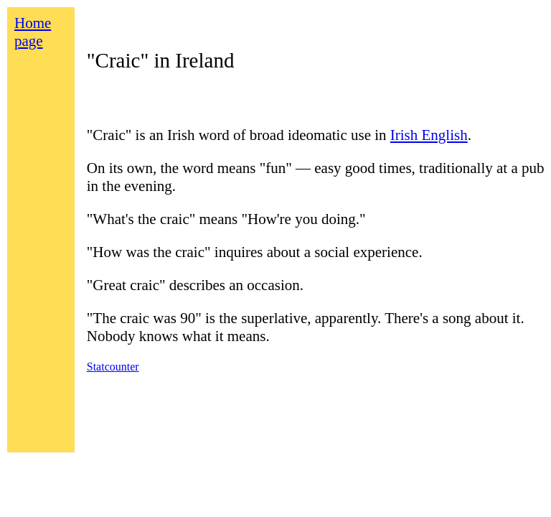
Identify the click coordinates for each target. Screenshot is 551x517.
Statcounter (113, 366)
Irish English (429, 135)
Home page (32, 32)
